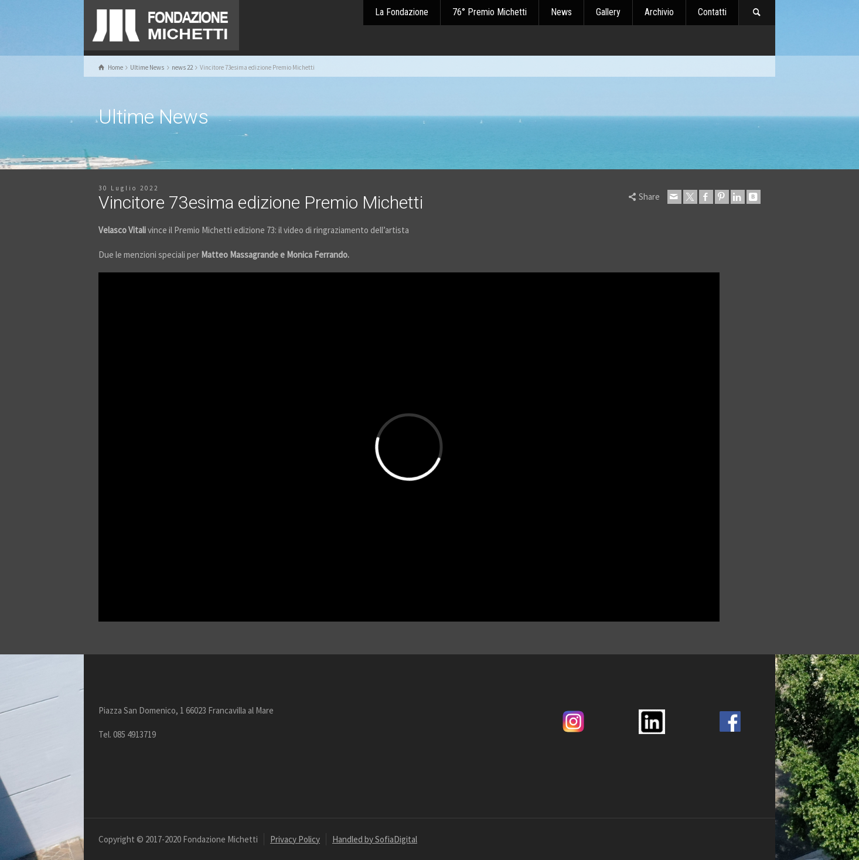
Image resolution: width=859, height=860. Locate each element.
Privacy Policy (295, 839)
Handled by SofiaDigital (374, 839)
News (561, 12)
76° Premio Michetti (489, 12)
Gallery (608, 12)
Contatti (712, 12)
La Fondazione (401, 12)
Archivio (659, 12)
